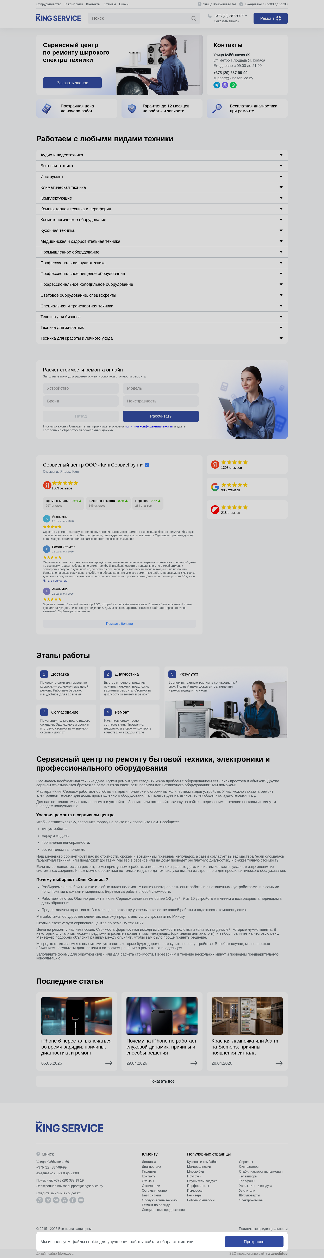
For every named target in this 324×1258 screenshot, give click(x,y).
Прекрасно (254, 1241)
